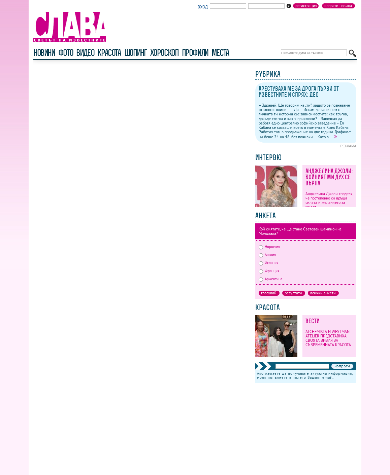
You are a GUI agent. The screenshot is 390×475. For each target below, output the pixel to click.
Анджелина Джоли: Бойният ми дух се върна (329, 177)
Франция (269, 270)
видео (85, 52)
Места (220, 52)
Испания (268, 262)
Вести (312, 321)
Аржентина (270, 279)
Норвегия (269, 246)
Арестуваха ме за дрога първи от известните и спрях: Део (299, 92)
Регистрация (306, 5)
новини (44, 52)
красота (109, 52)
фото (65, 52)
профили (195, 52)
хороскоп (164, 52)
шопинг (135, 52)
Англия (267, 254)
